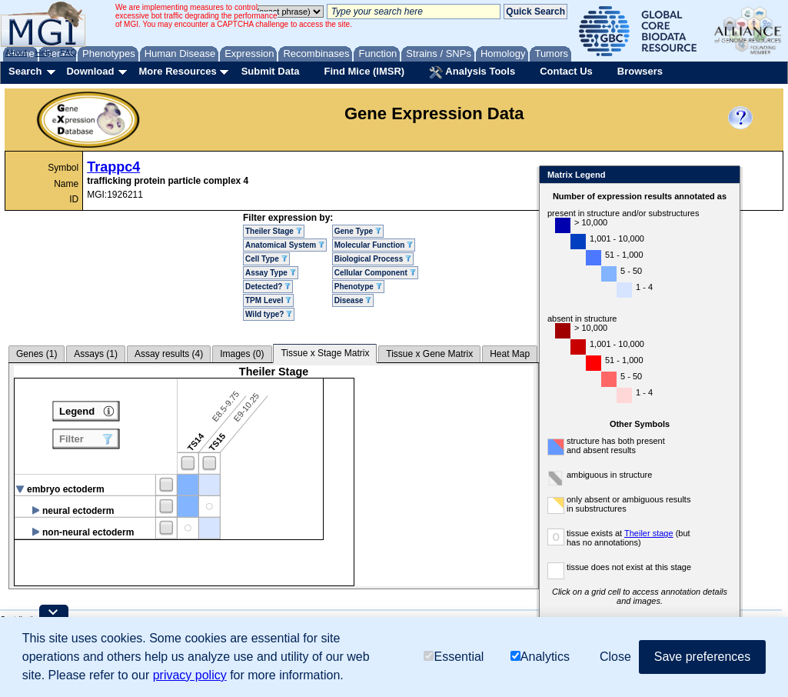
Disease (353, 300)
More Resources (177, 71)
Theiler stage (648, 533)
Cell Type (266, 259)
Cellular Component (375, 272)
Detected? (268, 286)
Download (90, 71)
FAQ (68, 52)
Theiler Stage (273, 231)
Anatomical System (284, 245)
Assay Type (270, 272)
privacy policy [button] (190, 675)
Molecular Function (373, 245)
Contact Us (566, 71)
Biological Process (372, 259)
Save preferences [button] (702, 656)
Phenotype (358, 286)
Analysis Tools (472, 72)
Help (43, 52)
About (16, 52)
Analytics (540, 656)
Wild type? (268, 314)
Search (25, 71)
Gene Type (357, 231)
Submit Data (270, 71)
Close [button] (615, 656)
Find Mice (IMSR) (364, 71)
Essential (454, 656)
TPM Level (268, 300)
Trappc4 (113, 167)
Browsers (640, 71)
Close (725, 176)
